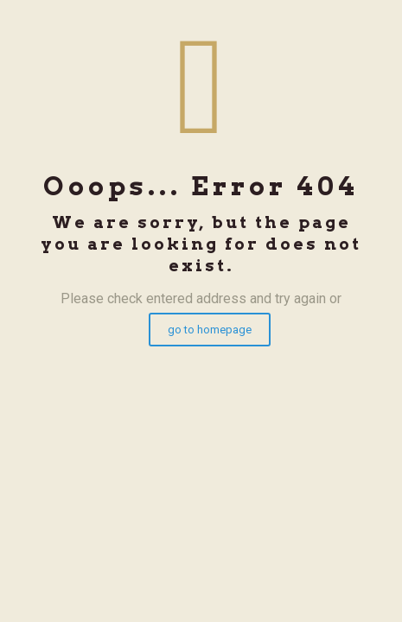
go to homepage (210, 329)
